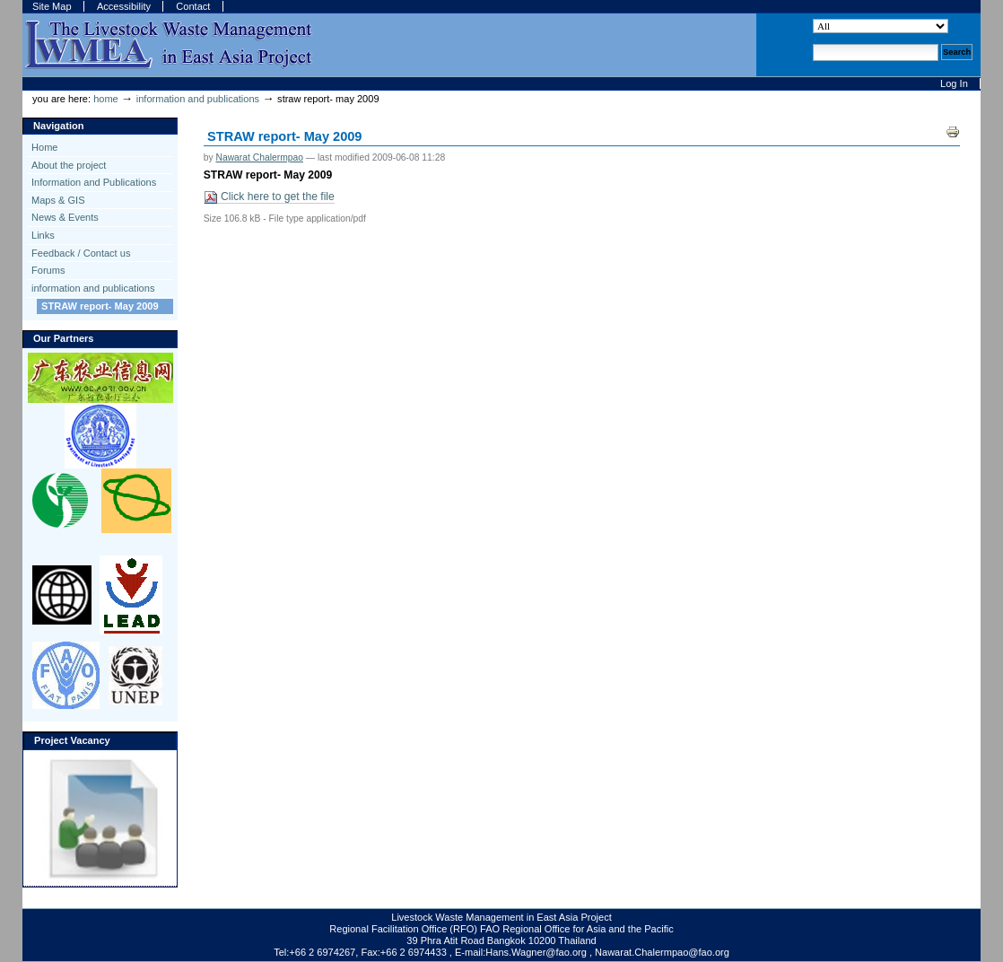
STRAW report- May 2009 (100, 306)
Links (43, 235)
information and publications (197, 98)
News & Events (65, 217)
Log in (954, 83)
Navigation (58, 125)
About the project (68, 165)
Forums (48, 270)
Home (105, 98)
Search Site (812, 18)
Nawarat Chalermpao (258, 157)
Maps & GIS (57, 200)
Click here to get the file (269, 197)
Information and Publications (93, 182)
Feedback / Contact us (80, 253)
